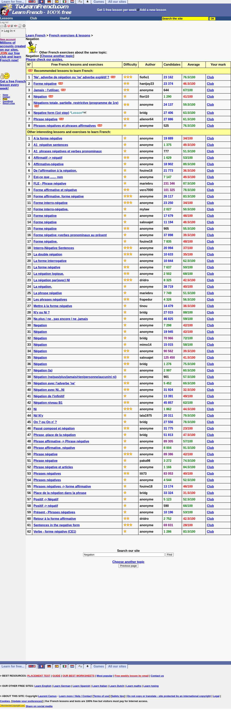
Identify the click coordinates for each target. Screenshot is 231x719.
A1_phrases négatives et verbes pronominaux (68, 151)
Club (33, 18)
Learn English (43, 685)
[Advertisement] (128, 623)
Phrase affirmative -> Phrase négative (61, 441)
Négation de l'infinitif (49, 396)
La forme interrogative (50, 261)
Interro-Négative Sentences (54, 248)
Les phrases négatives (50, 299)
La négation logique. (49, 273)
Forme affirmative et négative (55, 190)
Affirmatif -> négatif (48, 157)
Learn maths (133, 685)
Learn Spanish (81, 685)
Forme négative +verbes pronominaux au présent (70, 235)
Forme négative (45, 83)
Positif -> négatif (46, 505)
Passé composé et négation (54, 428)
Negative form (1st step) (51, 112)
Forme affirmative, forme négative (59, 196)
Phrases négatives (47, 473)
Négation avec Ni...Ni (49, 389)
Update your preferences (27, 701)
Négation (40, 96)
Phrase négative (46, 119)
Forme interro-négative (51, 203)
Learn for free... (13, 666)
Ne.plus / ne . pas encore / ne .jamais (61, 319)
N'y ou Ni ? (42, 312)
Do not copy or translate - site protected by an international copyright (169, 696)
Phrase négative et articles (53, 467)
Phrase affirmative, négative (54, 447)
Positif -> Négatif (46, 499)
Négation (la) (43, 370)
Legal (216, 696)
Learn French (35, 35)
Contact (6, 97)
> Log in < (8, 30)
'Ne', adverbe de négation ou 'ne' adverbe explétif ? (71, 77)
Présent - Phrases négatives (54, 512)
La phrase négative (48, 293)
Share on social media (39, 706)
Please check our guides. (44, 59)
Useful (64, 18)
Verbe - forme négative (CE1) (55, 531)
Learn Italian (99, 685)
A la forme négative (48, 138)
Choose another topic (57, 56)
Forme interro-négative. (51, 209)
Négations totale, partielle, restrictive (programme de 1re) (76, 103)
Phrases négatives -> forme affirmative (62, 486)
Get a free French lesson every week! (13, 85)
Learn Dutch (116, 685)
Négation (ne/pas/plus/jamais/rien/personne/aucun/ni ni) (75, 377)
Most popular (105, 675)
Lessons (6, 18)
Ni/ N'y (38, 415)
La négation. (43, 286)
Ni (35, 409)
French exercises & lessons (69, 35)
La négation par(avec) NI (52, 280)
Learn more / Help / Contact (75, 696)
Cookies (5, 701)
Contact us (157, 675)
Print (5, 99)
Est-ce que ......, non (48, 177)
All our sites (117, 666)
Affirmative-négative (49, 164)
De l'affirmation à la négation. (55, 170)
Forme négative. (46, 241)
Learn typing (151, 685)
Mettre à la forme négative (53, 306)
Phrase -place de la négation (55, 435)
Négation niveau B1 (48, 402)
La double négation (48, 254)
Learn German (61, 685)
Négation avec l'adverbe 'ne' (54, 383)
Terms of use (101, 696)
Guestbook (8, 101)
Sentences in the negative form (57, 525)
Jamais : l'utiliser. (47, 90)
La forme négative (47, 267)
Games (99, 666)
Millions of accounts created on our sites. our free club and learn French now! (13, 51)
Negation (40, 325)
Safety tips (117, 696)
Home (5, 95)
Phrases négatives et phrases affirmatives (65, 125)
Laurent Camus (47, 696)
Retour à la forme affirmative (55, 518)
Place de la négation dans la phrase (60, 493)
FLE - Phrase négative (50, 183)
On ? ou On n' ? (45, 422)
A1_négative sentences (51, 144)
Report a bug (9, 103)
